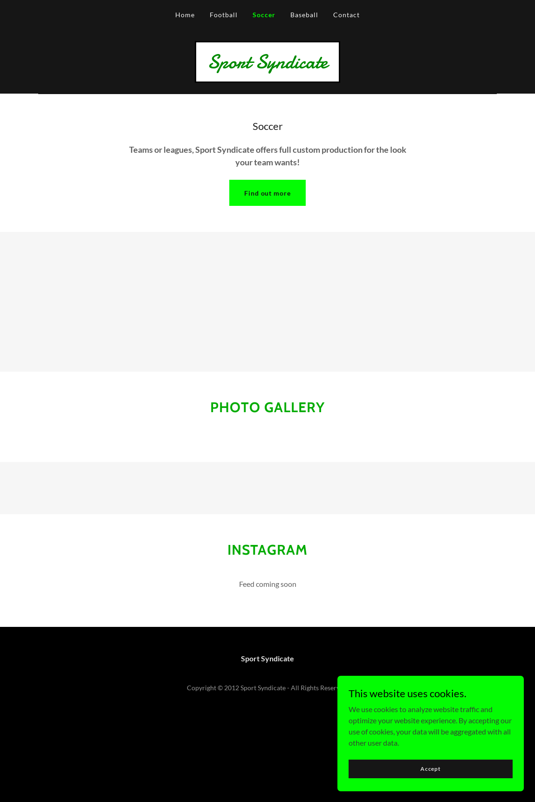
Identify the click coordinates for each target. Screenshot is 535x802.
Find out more (267, 193)
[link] (267, 65)
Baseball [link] (304, 15)
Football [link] (224, 15)
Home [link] (185, 15)
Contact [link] (346, 15)
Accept (430, 768)
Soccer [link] (264, 15)
